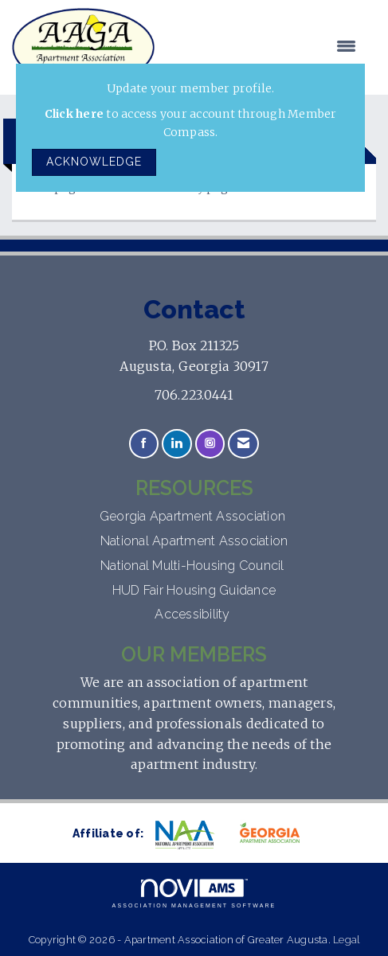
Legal (346, 940)
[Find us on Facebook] (144, 443)
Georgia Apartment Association (194, 516)
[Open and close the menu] (263, 47)
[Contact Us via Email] (243, 443)
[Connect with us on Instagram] (210, 443)
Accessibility (194, 614)
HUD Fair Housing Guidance (194, 590)
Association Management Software (194, 893)
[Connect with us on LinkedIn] (176, 443)
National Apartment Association (194, 540)
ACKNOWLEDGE (94, 161)
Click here (74, 114)
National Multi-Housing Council (194, 565)
